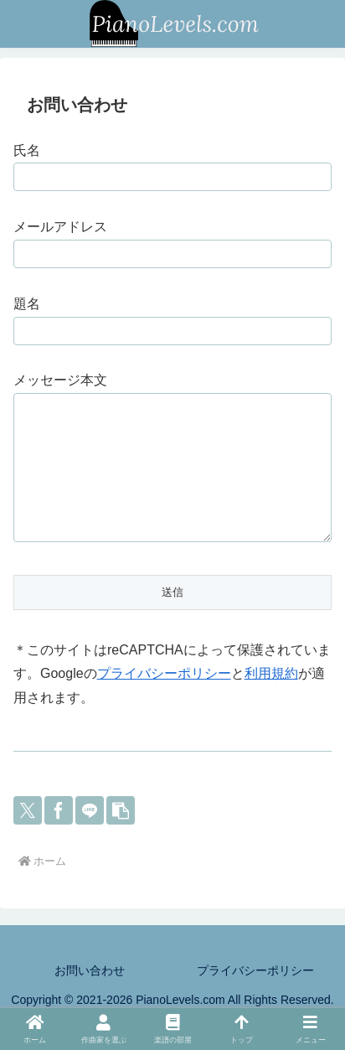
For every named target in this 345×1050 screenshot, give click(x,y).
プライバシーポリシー (164, 698)
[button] (120, 835)
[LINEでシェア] (89, 835)
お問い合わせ (89, 995)
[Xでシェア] (27, 835)
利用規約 (271, 698)
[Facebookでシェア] (58, 835)
